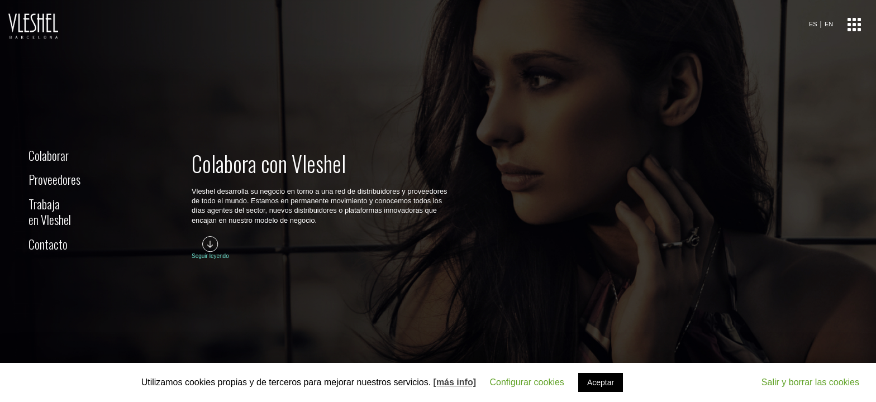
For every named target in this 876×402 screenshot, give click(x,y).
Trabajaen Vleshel (49, 211)
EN (829, 24)
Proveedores (54, 179)
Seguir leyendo (210, 256)
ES (813, 24)
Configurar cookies (526, 382)
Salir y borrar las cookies (810, 382)
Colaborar (48, 155)
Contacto (48, 244)
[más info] (455, 382)
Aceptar (600, 382)
